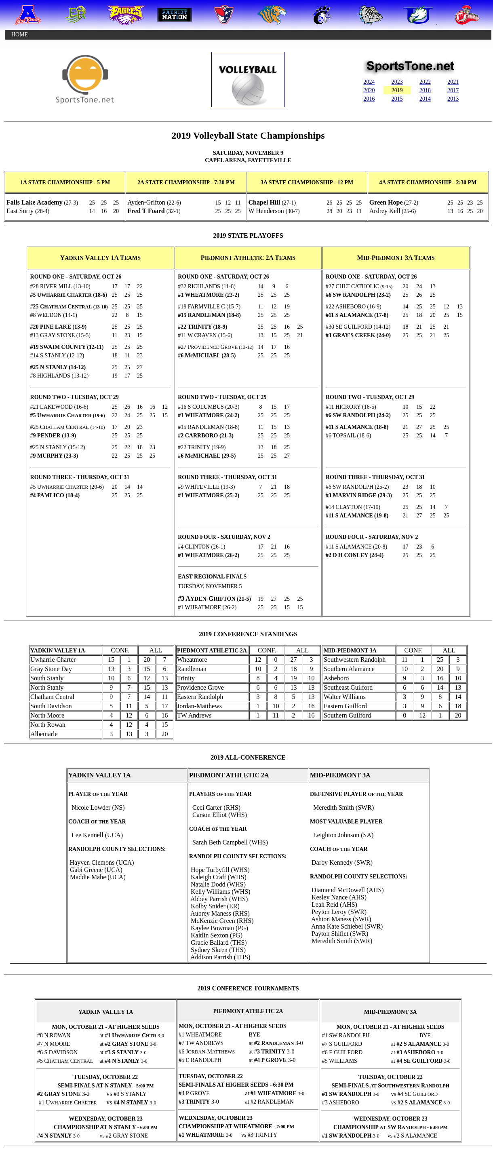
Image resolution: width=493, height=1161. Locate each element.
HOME (19, 35)
